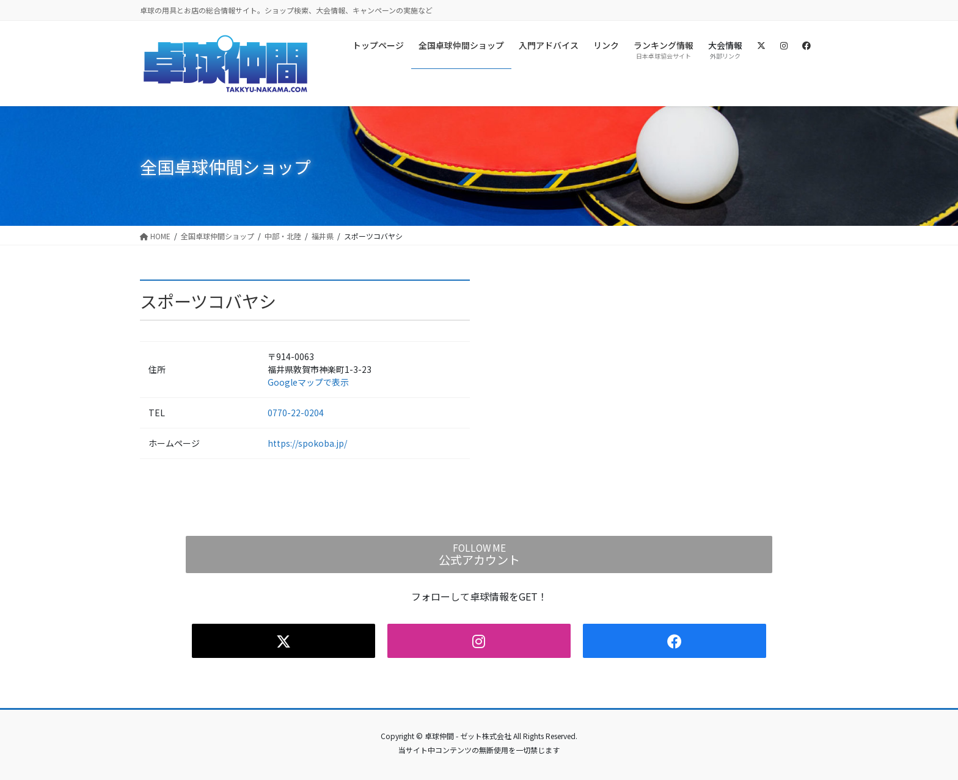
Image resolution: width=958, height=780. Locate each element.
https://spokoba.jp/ (307, 443)
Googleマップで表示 (308, 382)
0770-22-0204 (296, 412)
